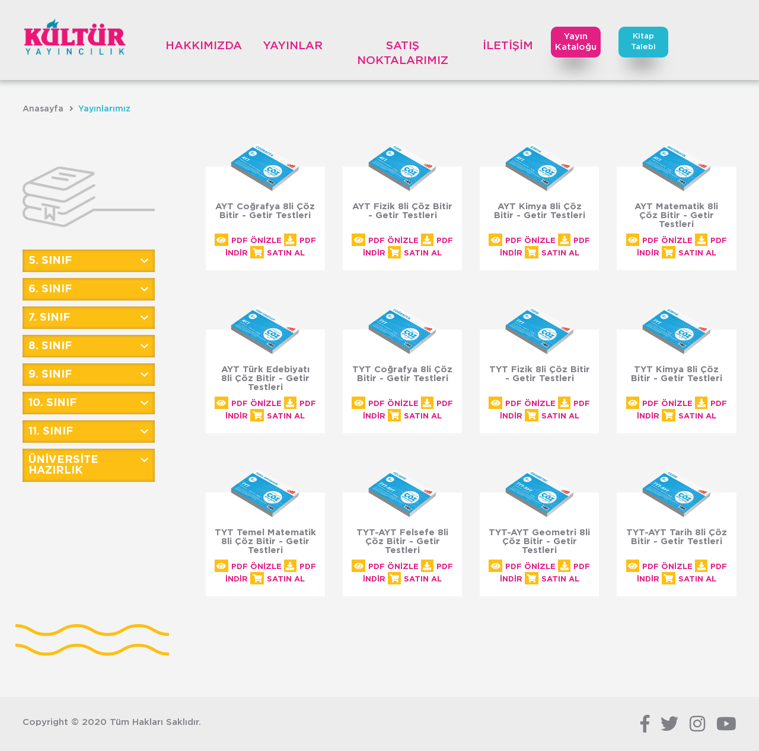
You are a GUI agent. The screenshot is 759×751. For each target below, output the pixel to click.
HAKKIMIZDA (203, 46)
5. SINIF (50, 260)
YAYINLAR (293, 46)
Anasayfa (43, 109)
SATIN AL (277, 253)
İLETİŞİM (508, 46)
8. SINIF (50, 346)
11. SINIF (50, 431)
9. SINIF (50, 374)
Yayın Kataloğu (576, 42)
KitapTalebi (643, 42)
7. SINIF (49, 317)
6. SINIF (50, 289)
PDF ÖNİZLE (248, 241)
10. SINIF (52, 403)
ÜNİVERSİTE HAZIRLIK (63, 465)
